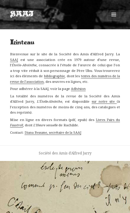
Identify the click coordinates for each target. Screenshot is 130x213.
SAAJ (21, 14)
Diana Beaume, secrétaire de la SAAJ (53, 132)
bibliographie (54, 76)
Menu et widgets (114, 20)
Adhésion (78, 88)
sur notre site (104, 101)
